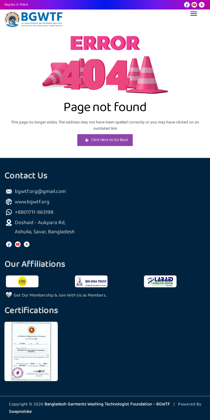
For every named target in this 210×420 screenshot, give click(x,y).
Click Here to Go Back (106, 140)
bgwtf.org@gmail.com (40, 191)
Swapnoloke (20, 412)
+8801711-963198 (34, 212)
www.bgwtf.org (32, 202)
